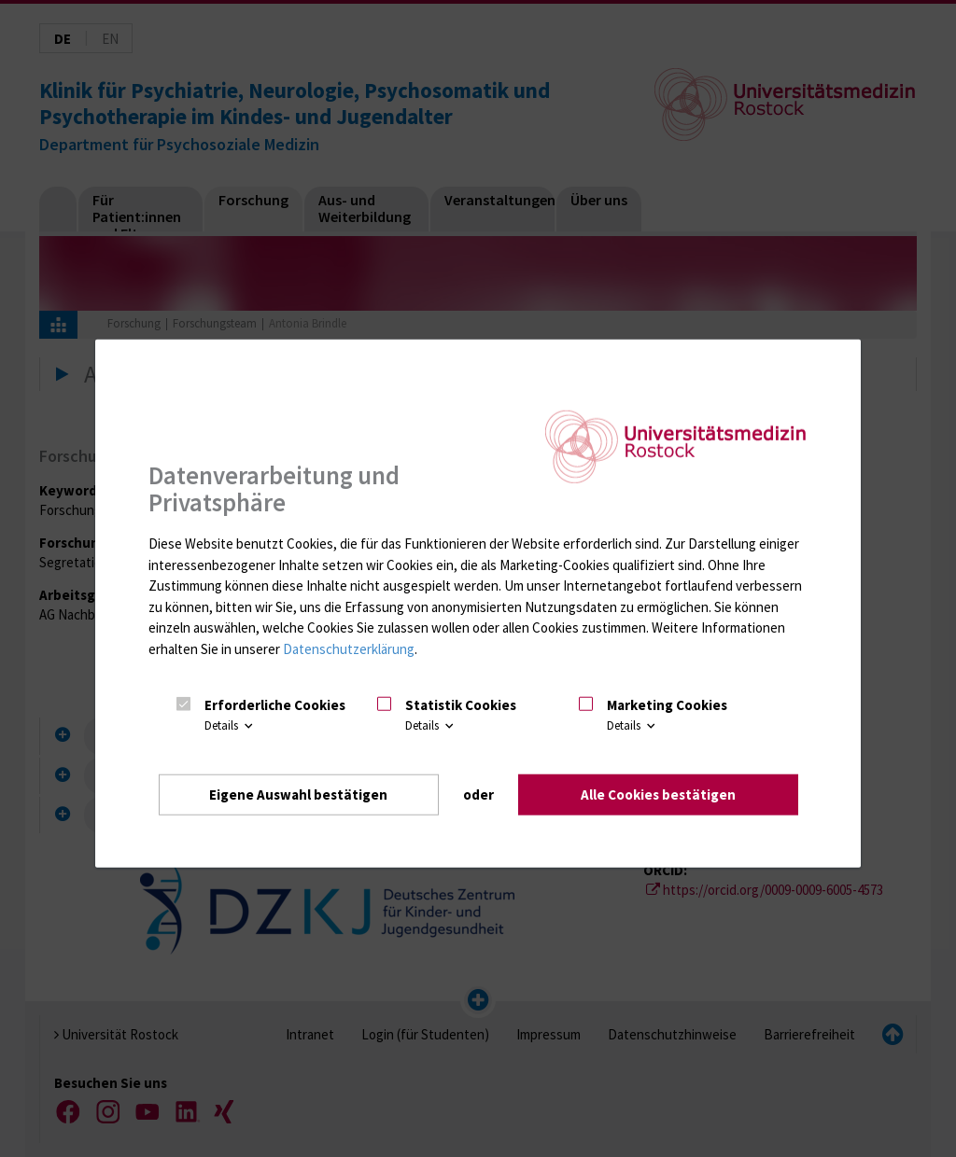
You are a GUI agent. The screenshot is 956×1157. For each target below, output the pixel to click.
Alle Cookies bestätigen (658, 794)
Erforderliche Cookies (274, 705)
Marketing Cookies (667, 705)
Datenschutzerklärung (349, 649)
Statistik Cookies (460, 705)
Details (230, 725)
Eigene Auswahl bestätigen (298, 794)
